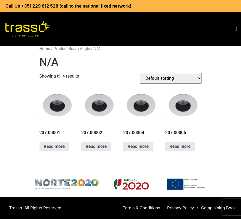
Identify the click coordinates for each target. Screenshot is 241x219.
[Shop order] (171, 78)
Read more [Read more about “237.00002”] (96, 146)
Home (44, 48)
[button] (235, 28)
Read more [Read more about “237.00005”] (180, 146)
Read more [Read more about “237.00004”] (138, 146)
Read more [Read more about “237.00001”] (54, 146)
